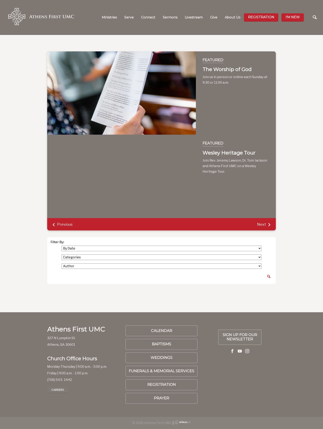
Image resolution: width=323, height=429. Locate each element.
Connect (148, 17)
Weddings (161, 357)
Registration (261, 17)
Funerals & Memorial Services (161, 371)
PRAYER (161, 398)
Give (213, 17)
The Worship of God (227, 69)
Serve (129, 17)
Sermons (170, 17)
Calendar (161, 330)
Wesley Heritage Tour (228, 153)
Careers (57, 389)
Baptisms (161, 344)
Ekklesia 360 (182, 422)
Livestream (194, 17)
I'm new (293, 17)
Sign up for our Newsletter (240, 337)
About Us (232, 17)
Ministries (109, 17)
